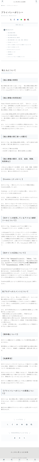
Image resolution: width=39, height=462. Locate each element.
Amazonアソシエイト (17, 260)
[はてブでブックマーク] (18, 19)
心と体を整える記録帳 (19, 1)
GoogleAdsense (12, 266)
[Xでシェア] (11, 19)
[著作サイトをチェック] (14, 439)
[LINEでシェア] (21, 19)
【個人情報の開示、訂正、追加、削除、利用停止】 (19, 40)
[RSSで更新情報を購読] (24, 439)
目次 (17, 24)
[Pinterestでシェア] (25, 19)
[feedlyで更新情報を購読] (19, 439)
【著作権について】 (12, 53)
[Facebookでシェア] (14, 19)
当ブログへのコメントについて (15, 50)
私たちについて (10, 30)
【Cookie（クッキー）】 (13, 43)
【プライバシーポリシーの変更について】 (17, 58)
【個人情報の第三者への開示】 (15, 38)
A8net (29, 260)
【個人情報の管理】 (12, 33)
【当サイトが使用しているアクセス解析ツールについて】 (20, 45)
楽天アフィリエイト (18, 262)
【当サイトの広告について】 (14, 48)
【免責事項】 (11, 55)
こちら (25, 244)
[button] (28, 19)
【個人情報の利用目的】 (13, 35)
